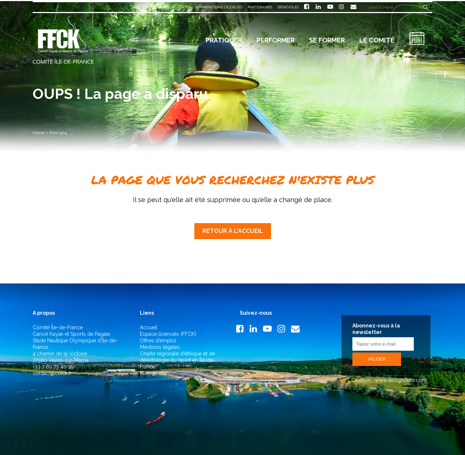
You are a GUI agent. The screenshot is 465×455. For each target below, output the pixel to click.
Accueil (148, 327)
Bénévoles (288, 7)
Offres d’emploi (158, 340)
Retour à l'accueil (232, 230)
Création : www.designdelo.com (388, 380)
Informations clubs (170, 7)
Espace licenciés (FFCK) (168, 334)
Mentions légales (160, 347)
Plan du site (153, 373)
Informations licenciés (218, 7)
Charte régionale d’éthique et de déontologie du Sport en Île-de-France (177, 360)
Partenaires (260, 7)
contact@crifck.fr (52, 373)
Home (39, 132)
